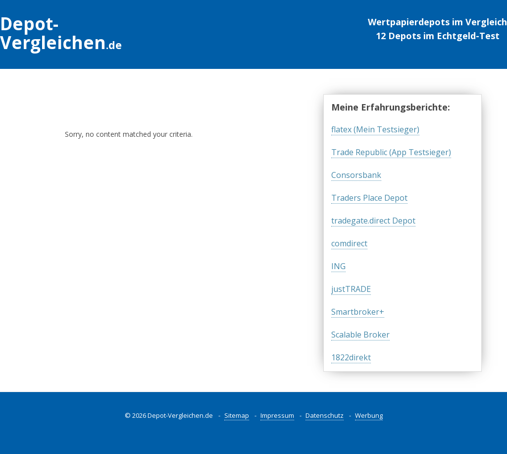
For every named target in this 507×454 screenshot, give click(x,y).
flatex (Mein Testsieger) (375, 129)
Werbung (369, 415)
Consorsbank (356, 175)
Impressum (277, 415)
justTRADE (351, 289)
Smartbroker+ (357, 311)
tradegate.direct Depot (373, 220)
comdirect (349, 243)
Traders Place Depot (369, 197)
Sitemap (236, 415)
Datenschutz (324, 415)
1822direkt (351, 357)
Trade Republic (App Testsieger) (391, 152)
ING (338, 266)
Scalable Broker (360, 334)
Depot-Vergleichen (61, 33)
